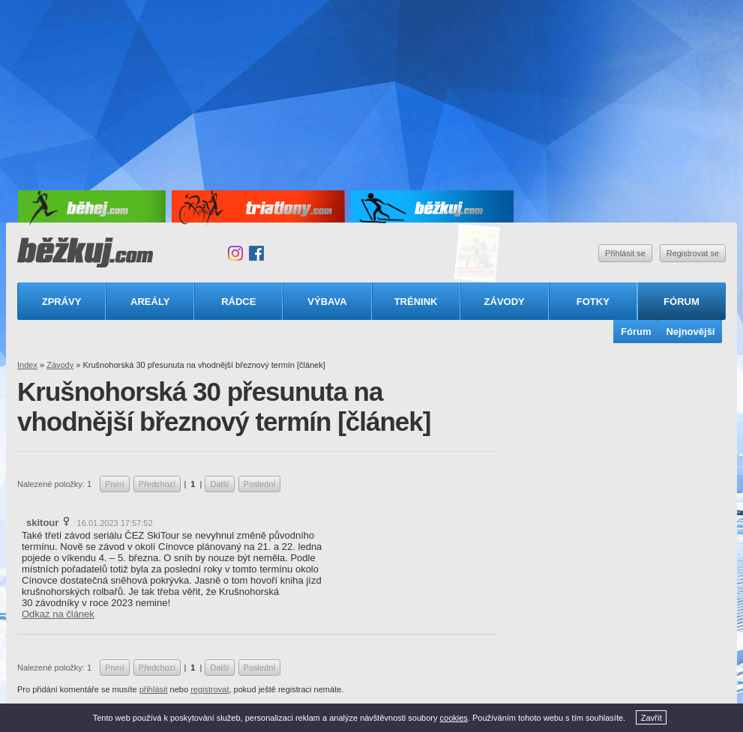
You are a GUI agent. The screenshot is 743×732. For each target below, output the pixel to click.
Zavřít (651, 717)
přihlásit (153, 689)
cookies (454, 717)
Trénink (416, 301)
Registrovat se (693, 253)
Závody (504, 301)
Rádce (238, 301)
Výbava (326, 301)
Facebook (256, 253)
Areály (149, 301)
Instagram (235, 253)
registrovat (209, 689)
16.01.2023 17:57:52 (115, 522)
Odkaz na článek (58, 614)
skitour (42, 522)
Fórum (682, 301)
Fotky (593, 301)
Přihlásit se (625, 253)
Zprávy (62, 301)
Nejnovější (690, 331)
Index (27, 364)
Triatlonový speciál (478, 253)
